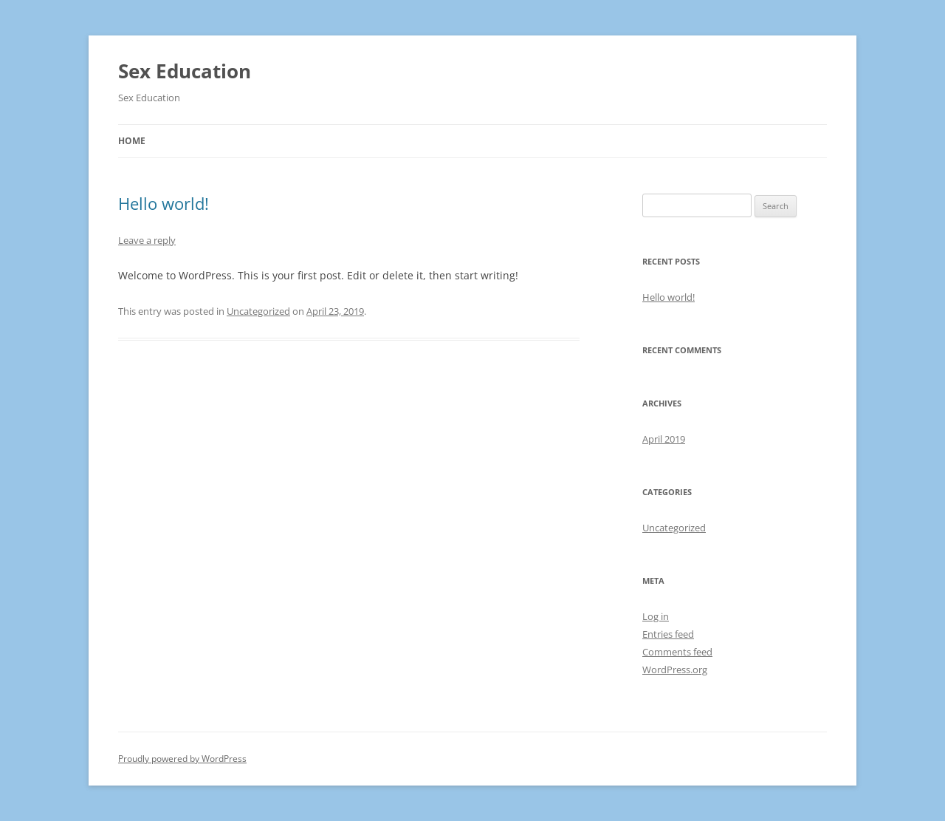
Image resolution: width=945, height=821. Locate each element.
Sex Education (184, 71)
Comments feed (677, 651)
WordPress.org (674, 669)
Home (131, 140)
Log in (655, 616)
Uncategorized (258, 311)
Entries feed (668, 634)
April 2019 (663, 439)
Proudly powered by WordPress (182, 758)
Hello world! (163, 203)
